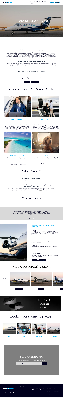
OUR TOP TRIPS (53, 336)
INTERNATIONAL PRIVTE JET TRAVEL (17, 155)
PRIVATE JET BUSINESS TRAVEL (17, 119)
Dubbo (33, 389)
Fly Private (38, 1)
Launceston (37, 389)
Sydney (36, 391)
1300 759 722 (40, 190)
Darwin (43, 388)
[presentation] (11, 278)
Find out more (43, 307)
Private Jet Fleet (33, 1)
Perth (33, 391)
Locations (44, 1)
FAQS (9, 336)
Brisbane (37, 388)
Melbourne (41, 389)
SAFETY (24, 336)
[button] (29, 218)
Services (32, 3)
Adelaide (33, 388)
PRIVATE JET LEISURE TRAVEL (46, 119)
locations (47, 249)
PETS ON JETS (46, 155)
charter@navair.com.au (51, 190)
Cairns (40, 388)
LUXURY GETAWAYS (39, 336)
